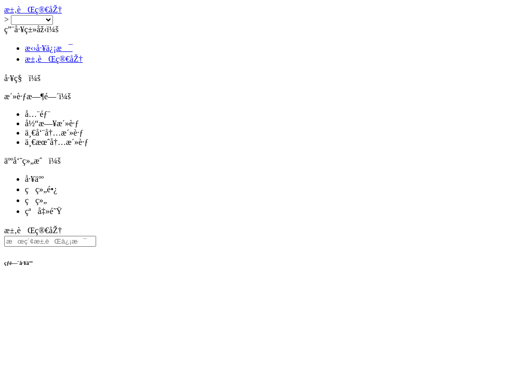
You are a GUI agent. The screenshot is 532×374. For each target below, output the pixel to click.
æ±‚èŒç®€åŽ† (33, 9)
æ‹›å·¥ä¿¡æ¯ (49, 48)
